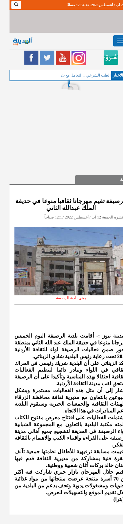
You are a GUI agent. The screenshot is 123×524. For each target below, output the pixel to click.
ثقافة (115, 179)
